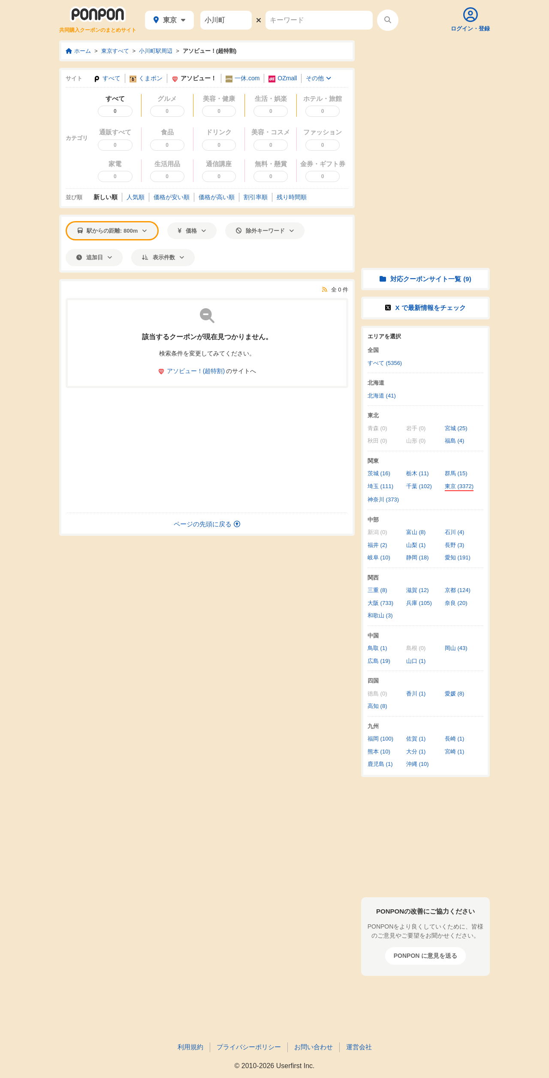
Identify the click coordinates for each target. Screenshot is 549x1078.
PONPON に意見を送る (426, 955)
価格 (192, 231)
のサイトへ (207, 370)
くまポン (146, 78)
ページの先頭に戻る (207, 524)
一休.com (242, 78)
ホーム (78, 51)
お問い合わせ (313, 1047)
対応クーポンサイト (425, 278)
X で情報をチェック (425, 307)
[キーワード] (319, 20)
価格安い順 (172, 197)
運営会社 (359, 1047)
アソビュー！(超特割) (210, 51)
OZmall (282, 78)
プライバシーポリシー (249, 1047)
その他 (318, 78)
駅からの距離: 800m (112, 231)
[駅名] (226, 20)
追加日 (94, 257)
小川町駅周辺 (155, 51)
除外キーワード (265, 231)
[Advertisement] (207, 450)
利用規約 (190, 1047)
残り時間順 (292, 197)
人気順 (136, 197)
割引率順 (256, 197)
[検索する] (387, 20)
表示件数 (163, 257)
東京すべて (115, 51)
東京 (169, 20)
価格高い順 (217, 197)
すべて (107, 78)
